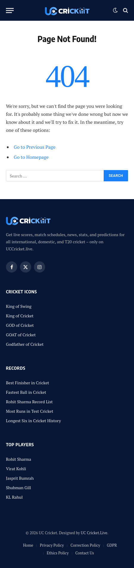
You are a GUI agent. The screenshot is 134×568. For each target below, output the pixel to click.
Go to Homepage (31, 157)
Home (28, 545)
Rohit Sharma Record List (29, 401)
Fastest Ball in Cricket (26, 392)
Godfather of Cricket (25, 344)
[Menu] (10, 10)
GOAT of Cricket (21, 334)
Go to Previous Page (35, 147)
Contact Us (84, 553)
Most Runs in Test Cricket (29, 411)
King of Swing (18, 306)
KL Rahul (14, 497)
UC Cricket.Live (94, 532)
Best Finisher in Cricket (27, 382)
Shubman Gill (18, 487)
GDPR (112, 545)
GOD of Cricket (20, 325)
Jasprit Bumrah (20, 478)
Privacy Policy (52, 545)
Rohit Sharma (18, 459)
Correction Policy (85, 545)
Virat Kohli (16, 468)
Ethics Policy (58, 553)
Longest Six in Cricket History (33, 420)
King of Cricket (20, 316)
